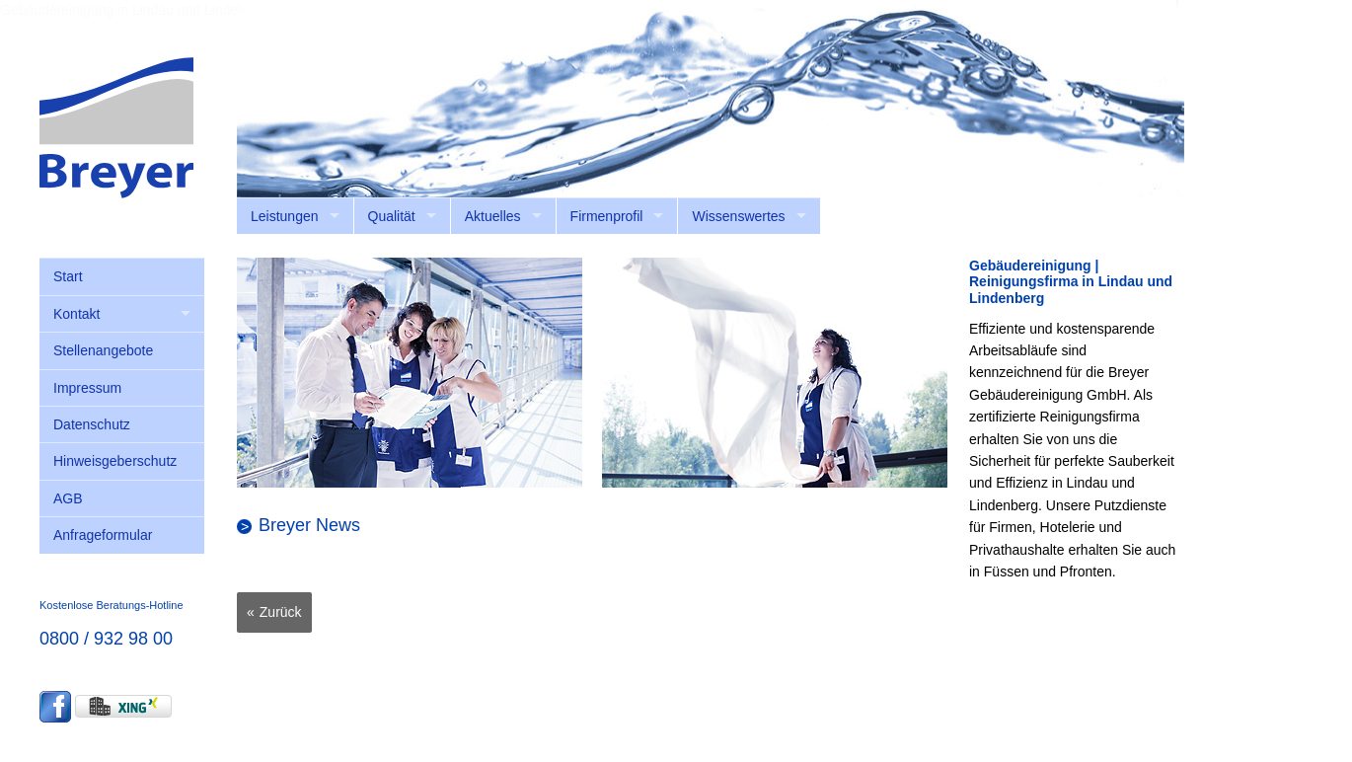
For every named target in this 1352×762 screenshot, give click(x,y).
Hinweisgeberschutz (115, 461)
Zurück (281, 612)
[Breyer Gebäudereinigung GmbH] (116, 126)
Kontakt (76, 314)
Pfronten (1086, 571)
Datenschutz (91, 424)
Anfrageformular (102, 535)
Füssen (1006, 571)
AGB (68, 498)
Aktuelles (493, 216)
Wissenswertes (738, 216)
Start (68, 276)
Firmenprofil (606, 216)
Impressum (87, 388)
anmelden (1154, 207)
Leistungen (285, 216)
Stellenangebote (103, 350)
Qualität (391, 216)
